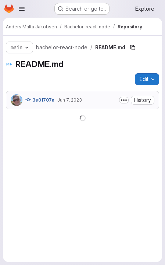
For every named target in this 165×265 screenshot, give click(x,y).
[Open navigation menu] (22, 9)
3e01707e (39, 100)
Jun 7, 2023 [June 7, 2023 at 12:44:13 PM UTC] (69, 100)
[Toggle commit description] (124, 100)
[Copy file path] (133, 47)
